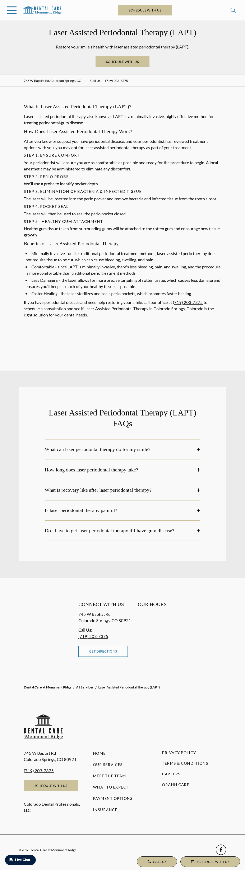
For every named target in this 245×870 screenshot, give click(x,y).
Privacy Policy (179, 752)
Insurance (105, 809)
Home (99, 753)
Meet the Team (109, 775)
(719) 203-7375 (116, 81)
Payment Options (113, 798)
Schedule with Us (145, 10)
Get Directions (103, 651)
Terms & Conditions (185, 763)
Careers (171, 774)
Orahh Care (175, 784)
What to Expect (111, 787)
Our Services (108, 764)
